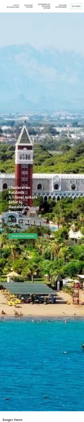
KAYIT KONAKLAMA (13, 6)
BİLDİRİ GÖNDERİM (61, 6)
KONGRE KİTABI (28, 6)
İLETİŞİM (76, 6)
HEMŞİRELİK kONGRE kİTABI (44, 6)
